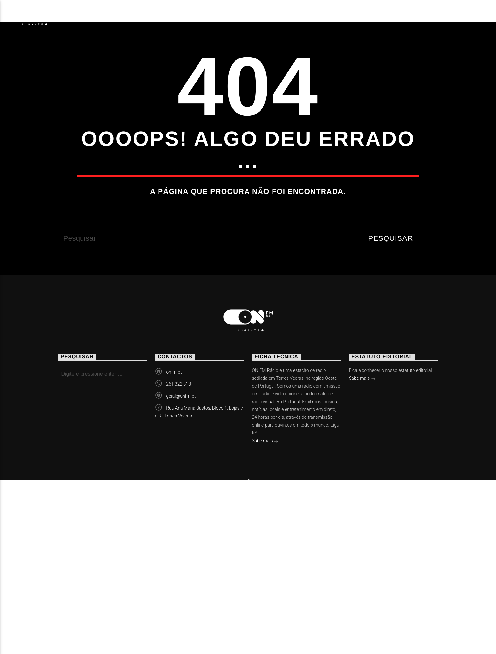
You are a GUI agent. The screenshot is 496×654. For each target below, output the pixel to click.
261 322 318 (178, 515)
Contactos (295, 15)
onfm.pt (174, 503)
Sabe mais (265, 572)
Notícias (87, 15)
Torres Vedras (233, 15)
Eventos (134, 15)
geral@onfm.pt (181, 527)
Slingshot (183, 628)
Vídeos (178, 15)
